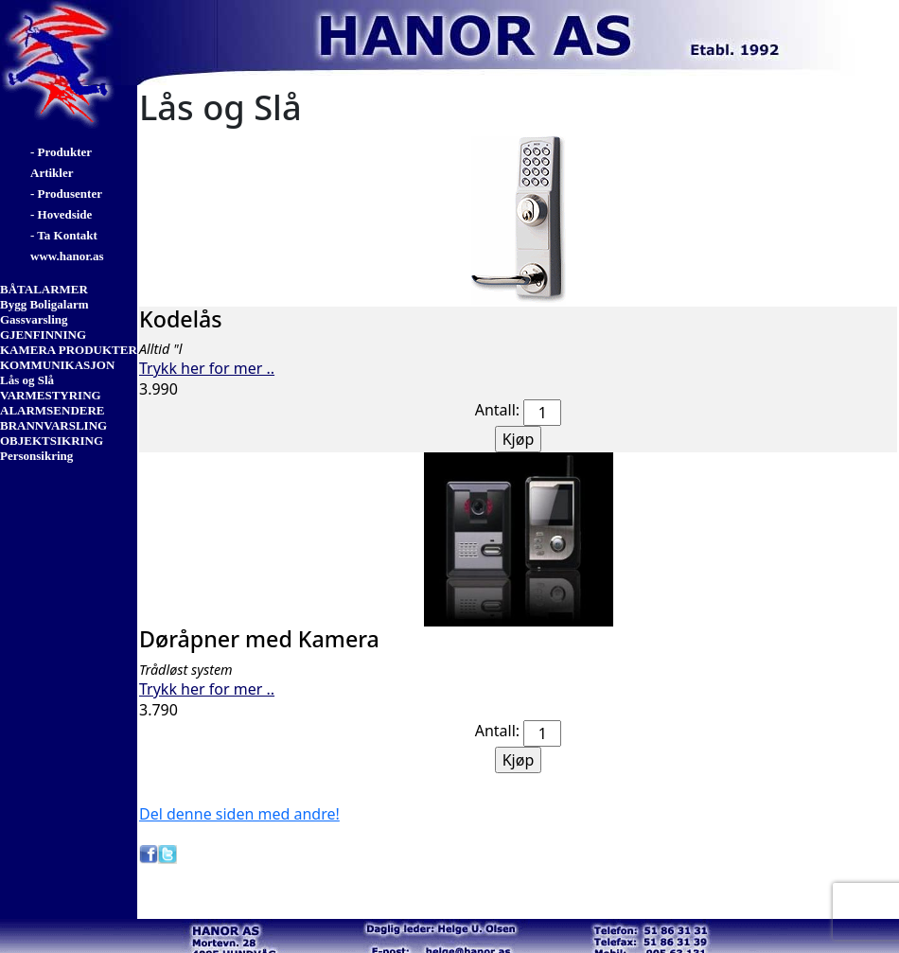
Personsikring (36, 456)
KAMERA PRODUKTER (68, 350)
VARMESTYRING (50, 395)
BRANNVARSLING (53, 425)
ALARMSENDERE (52, 410)
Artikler (51, 173)
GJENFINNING (43, 334)
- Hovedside (61, 214)
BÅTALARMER (44, 289)
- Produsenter (66, 193)
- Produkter (61, 152)
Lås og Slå (27, 380)
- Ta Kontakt (63, 235)
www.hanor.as (67, 256)
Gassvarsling (34, 319)
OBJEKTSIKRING (51, 440)
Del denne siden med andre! (239, 813)
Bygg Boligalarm (44, 304)
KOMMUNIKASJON (57, 365)
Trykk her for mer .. (206, 368)
